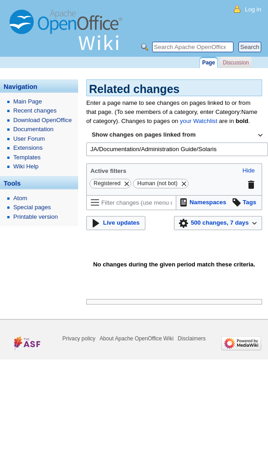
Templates (26, 157)
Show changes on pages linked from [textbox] (144, 134)
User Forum (29, 138)
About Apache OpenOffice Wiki (136, 338)
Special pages (32, 207)
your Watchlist (198, 121)
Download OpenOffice (42, 120)
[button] (248, 171)
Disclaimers (191, 338)
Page (208, 62)
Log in (253, 9)
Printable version (35, 216)
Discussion (235, 62)
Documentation (33, 129)
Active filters (108, 170)
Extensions (28, 147)
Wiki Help (26, 166)
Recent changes (34, 110)
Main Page (27, 101)
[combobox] (177, 135)
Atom (20, 198)
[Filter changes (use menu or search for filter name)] (131, 202)
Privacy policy (78, 338)
